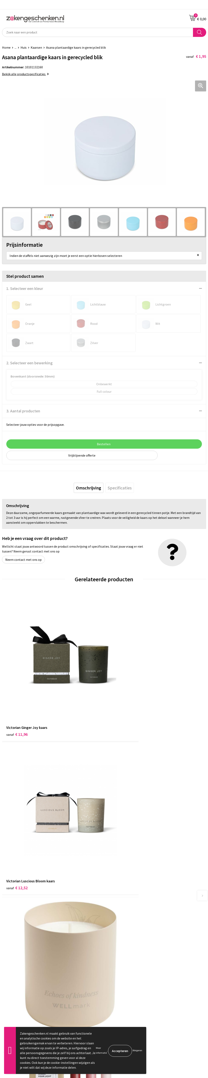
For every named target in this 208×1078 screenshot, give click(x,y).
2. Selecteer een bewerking (29, 362)
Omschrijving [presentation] (88, 488)
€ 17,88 (17, 820)
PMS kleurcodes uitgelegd (124, 916)
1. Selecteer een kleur (24, 288)
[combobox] (97, 32)
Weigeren (137, 1050)
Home (6, 47)
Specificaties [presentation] (120, 488)
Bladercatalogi (116, 892)
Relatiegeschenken (119, 898)
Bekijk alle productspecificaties (25, 74)
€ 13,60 (119, 820)
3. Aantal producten (23, 410)
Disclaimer (113, 973)
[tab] (88, 488)
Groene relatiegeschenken (124, 904)
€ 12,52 (119, 699)
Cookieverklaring (118, 960)
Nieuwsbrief (114, 922)
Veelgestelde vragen (120, 929)
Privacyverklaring (118, 966)
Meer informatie (101, 1050)
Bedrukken (113, 910)
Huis (24, 47)
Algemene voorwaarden (122, 954)
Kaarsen (36, 47)
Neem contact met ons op (23, 560)
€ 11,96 (17, 699)
